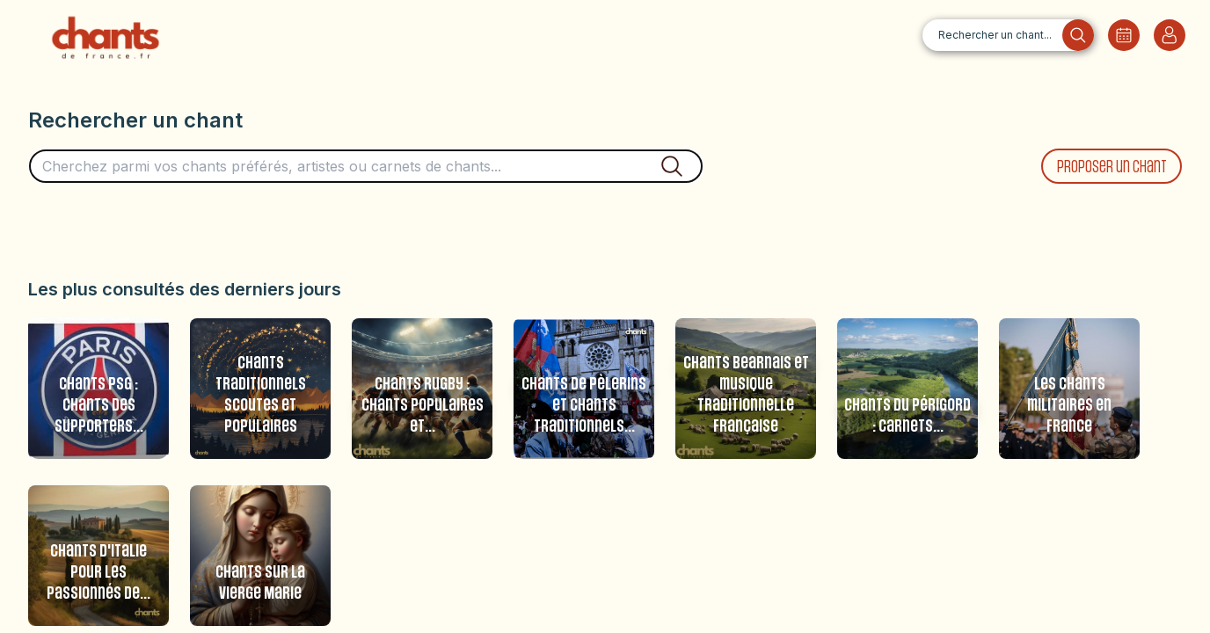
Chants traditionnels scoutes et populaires (260, 395)
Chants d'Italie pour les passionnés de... (98, 573)
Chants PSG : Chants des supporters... (99, 406)
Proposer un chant (1112, 167)
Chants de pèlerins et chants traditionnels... (583, 406)
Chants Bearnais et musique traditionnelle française (746, 395)
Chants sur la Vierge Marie (260, 583)
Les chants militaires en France (1069, 406)
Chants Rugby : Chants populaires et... (422, 406)
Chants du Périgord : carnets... (907, 416)
